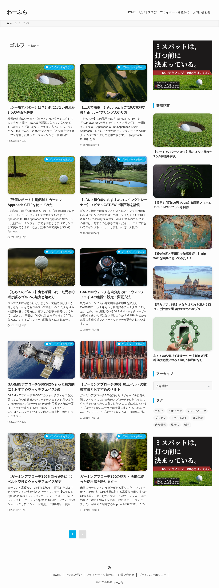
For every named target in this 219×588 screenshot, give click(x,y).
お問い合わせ (126, 574)
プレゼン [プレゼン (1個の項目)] (160, 417)
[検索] (209, 2)
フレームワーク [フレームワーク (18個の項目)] (196, 411)
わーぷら (17, 12)
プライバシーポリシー (152, 574)
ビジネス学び (73, 574)
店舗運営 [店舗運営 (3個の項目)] (160, 424)
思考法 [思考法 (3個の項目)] (175, 424)
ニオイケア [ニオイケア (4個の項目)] (175, 411)
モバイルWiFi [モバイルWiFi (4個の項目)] (179, 417)
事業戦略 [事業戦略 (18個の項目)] (197, 417)
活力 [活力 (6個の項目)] (187, 424)
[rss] (204, 2)
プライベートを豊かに (100, 574)
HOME (57, 574)
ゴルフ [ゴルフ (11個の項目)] (159, 411)
